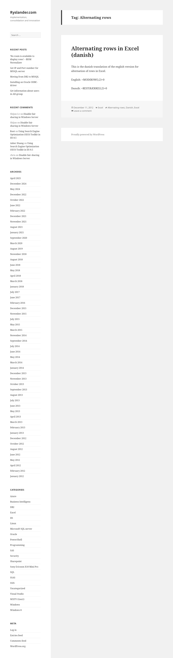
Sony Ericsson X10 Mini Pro (24, 566)
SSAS (12, 577)
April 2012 (15, 465)
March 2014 (16, 362)
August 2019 (16, 248)
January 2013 (17, 432)
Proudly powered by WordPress (87, 134)
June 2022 (15, 205)
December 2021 (18, 216)
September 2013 (18, 389)
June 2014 (15, 351)
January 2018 (17, 286)
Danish (129, 107)
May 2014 (15, 357)
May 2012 (15, 459)
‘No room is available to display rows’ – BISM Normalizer (22, 59)
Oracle (13, 534)
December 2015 (18, 308)
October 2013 (17, 384)
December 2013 (18, 373)
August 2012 (16, 449)
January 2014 (17, 367)
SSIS (12, 582)
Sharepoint (16, 561)
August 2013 (16, 394)
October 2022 (17, 199)
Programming (17, 545)
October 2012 (17, 443)
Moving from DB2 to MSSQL (24, 76)
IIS (11, 517)
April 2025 (15, 178)
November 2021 (18, 221)
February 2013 (17, 427)
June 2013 (15, 405)
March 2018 (16, 281)
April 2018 (15, 275)
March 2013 (16, 422)
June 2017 (15, 297)
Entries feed (16, 635)
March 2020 (16, 243)
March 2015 (16, 329)
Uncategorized (17, 588)
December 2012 (18, 438)
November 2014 (18, 335)
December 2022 (18, 194)
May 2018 (15, 270)
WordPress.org (18, 646)
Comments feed (18, 640)
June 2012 (15, 454)
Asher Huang (17, 143)
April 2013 (15, 416)
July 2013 (15, 400)
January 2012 (17, 476)
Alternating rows (116, 107)
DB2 (12, 507)
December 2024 (18, 183)
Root (12, 131)
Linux (13, 523)
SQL (12, 572)
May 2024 (15, 189)
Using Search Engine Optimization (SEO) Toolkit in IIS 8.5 (25, 134)
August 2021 (16, 227)
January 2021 (17, 232)
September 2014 (18, 340)
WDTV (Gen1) (17, 599)
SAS (12, 550)
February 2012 (17, 470)
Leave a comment (83, 110)
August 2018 (16, 259)
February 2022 (17, 210)
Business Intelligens (20, 501)
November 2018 (18, 254)
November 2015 (18, 313)
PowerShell (16, 539)
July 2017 (15, 292)
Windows (15, 604)
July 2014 (15, 346)
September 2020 (18, 237)
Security (14, 555)
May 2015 (15, 324)
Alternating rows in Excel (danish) (105, 51)
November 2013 (18, 378)
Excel (13, 512)
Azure (13, 496)
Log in (13, 629)
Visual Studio (17, 593)
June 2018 (15, 264)
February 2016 (17, 302)
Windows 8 (16, 610)
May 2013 (15, 411)
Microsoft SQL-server (21, 528)
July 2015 (15, 319)
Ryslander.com (23, 12)
